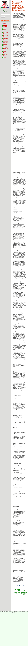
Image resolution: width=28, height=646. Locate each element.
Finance (4, 33)
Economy (5, 30)
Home (3, 10)
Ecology (4, 29)
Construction (5, 26)
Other (4, 45)
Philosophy (5, 48)
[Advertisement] (20, 163)
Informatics (5, 38)
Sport (4, 55)
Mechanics (5, 42)
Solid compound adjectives (16, 593)
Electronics (5, 32)
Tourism (4, 57)
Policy (4, 51)
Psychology (5, 52)
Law (4, 39)
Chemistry (5, 25)
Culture (4, 28)
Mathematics (5, 41)
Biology (4, 23)
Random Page (5, 11)
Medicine (5, 44)
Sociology (5, 54)
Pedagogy (5, 46)
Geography (5, 35)
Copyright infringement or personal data (21, 611)
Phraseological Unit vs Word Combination (24, 593)
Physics (4, 49)
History (4, 36)
